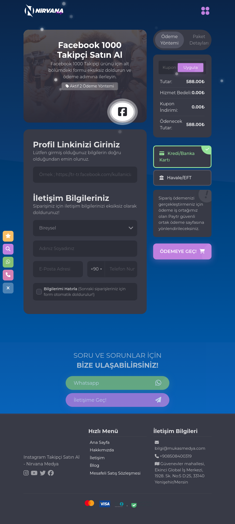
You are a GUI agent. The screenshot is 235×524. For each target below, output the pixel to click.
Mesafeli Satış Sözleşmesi (115, 473)
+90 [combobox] (96, 269)
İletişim (97, 457)
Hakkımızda (102, 449)
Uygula (190, 67)
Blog (94, 465)
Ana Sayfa (99, 442)
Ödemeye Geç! (182, 251)
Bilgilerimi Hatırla (85, 291)
